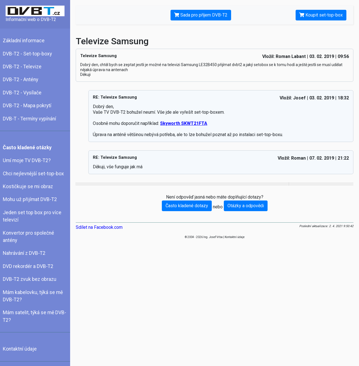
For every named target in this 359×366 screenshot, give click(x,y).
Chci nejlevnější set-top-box (33, 173)
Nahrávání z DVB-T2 (24, 253)
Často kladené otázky (27, 147)
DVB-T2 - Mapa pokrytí (27, 105)
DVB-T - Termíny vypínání (29, 119)
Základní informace (24, 40)
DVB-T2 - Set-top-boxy (27, 54)
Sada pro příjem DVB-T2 (200, 15)
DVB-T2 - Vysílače (22, 92)
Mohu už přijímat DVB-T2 (30, 199)
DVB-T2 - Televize (22, 66)
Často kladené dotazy (186, 205)
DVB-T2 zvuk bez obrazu (29, 279)
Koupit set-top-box (321, 15)
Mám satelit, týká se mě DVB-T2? (34, 316)
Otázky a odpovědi (245, 205)
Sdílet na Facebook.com (99, 227)
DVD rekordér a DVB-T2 (28, 266)
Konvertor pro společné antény (28, 236)
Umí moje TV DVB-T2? (27, 160)
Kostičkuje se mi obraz (28, 186)
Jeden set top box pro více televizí (32, 216)
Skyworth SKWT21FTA (183, 123)
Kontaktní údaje (20, 349)
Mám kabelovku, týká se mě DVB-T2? (33, 296)
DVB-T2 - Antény (20, 79)
